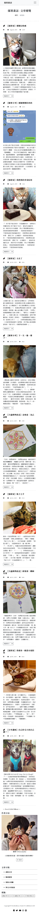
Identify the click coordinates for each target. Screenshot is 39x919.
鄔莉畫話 (8, 2)
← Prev (5, 809)
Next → (17, 809)
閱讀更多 (8, 96)
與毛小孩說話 (9, 887)
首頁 (16, 15)
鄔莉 (19, 860)
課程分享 (8, 872)
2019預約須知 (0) (29, 896)
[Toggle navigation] (35, 3)
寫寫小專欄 (8, 882)
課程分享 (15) (6, 896)
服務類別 (8, 877)
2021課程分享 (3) (17, 896)
